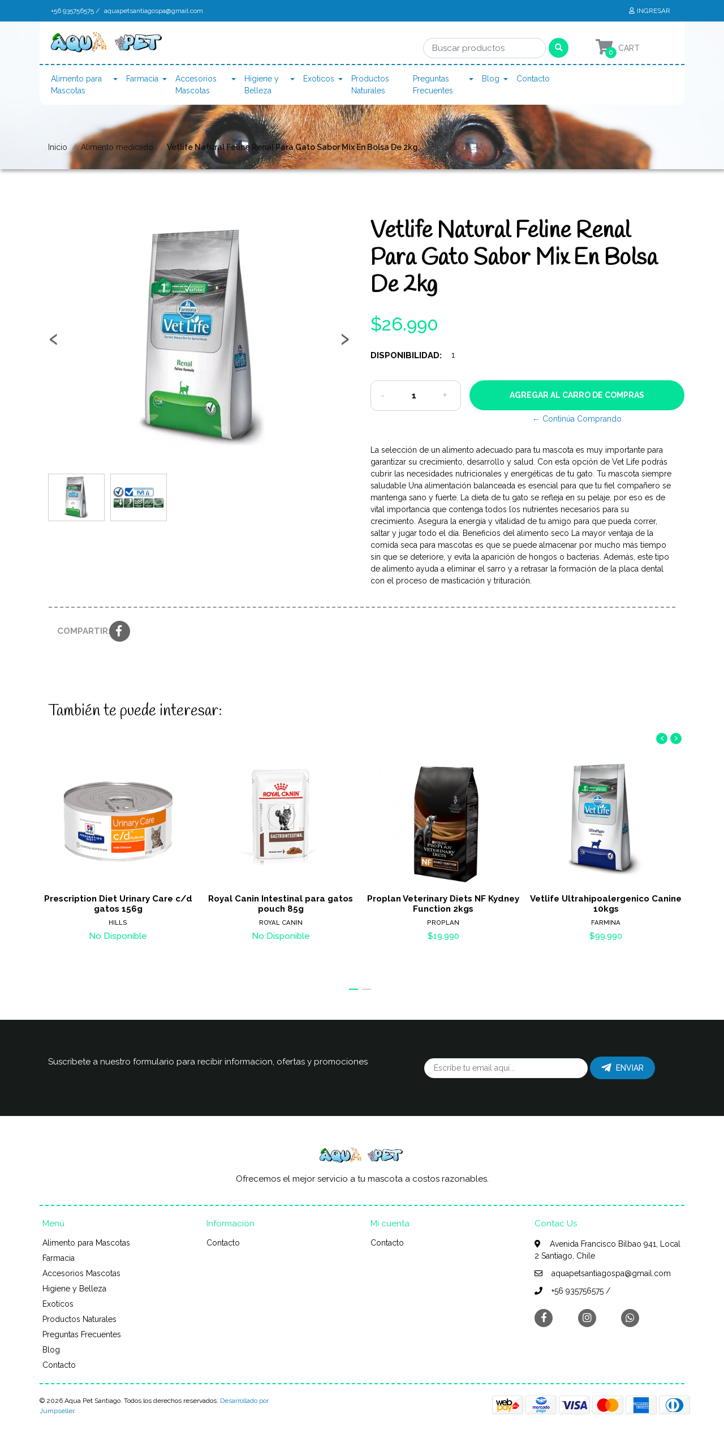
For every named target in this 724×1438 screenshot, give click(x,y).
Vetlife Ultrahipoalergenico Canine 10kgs (606, 904)
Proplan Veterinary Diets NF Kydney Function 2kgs (443, 904)
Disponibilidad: (406, 355)
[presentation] (53, 343)
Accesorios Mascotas (196, 84)
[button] (353, 989)
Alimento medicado (117, 147)
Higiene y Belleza (261, 84)
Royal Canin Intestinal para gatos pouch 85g (280, 904)
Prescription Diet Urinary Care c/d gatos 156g (118, 904)
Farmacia (142, 78)
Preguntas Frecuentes (433, 84)
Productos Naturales (370, 84)
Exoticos (318, 78)
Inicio (57, 147)
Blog (490, 78)
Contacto (533, 78)
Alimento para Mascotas (76, 84)
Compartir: (79, 631)
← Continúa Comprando (577, 418)
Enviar (622, 1068)
